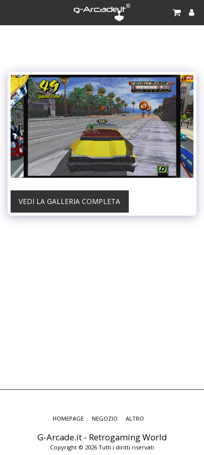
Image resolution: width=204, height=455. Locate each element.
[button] (11, 12)
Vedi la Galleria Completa (69, 201)
